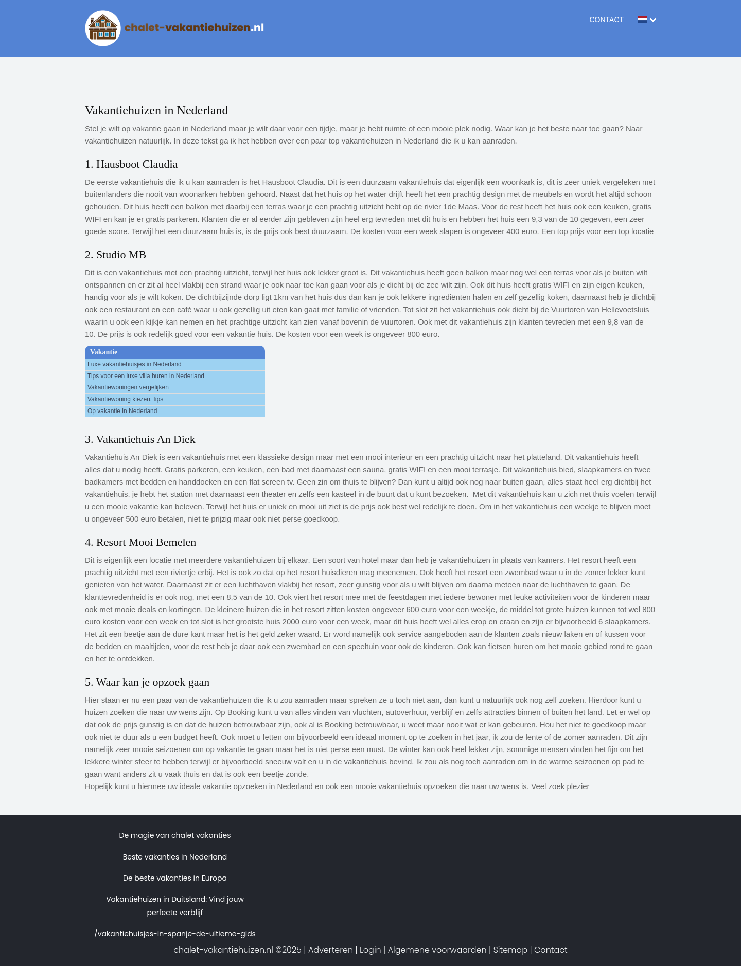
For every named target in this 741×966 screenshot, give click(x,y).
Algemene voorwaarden (437, 950)
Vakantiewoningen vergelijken (128, 387)
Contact (606, 19)
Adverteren (330, 950)
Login (370, 950)
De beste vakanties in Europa (175, 878)
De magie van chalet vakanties (175, 835)
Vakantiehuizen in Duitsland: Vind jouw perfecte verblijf (175, 905)
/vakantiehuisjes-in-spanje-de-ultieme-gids (175, 933)
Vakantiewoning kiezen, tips (125, 399)
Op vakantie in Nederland (122, 411)
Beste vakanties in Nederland (175, 857)
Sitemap (510, 950)
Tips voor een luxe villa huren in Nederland (145, 376)
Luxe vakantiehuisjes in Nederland (134, 364)
